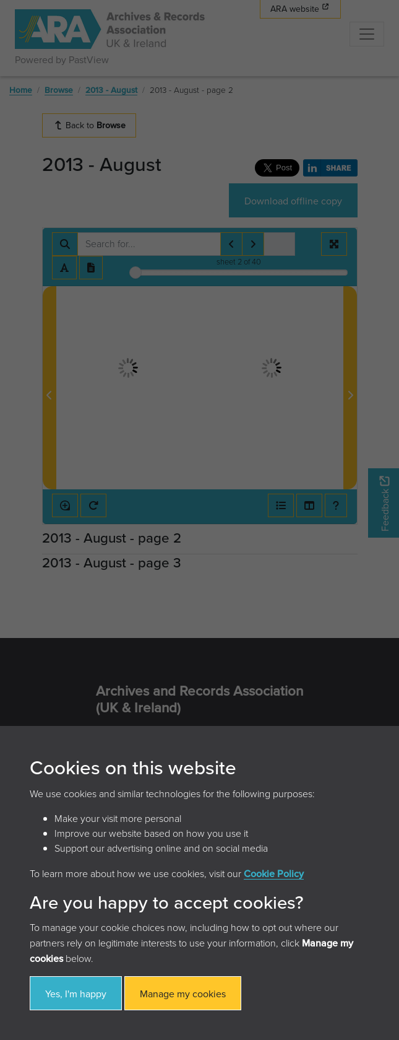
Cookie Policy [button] (274, 873)
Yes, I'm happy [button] (75, 993)
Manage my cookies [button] (183, 993)
